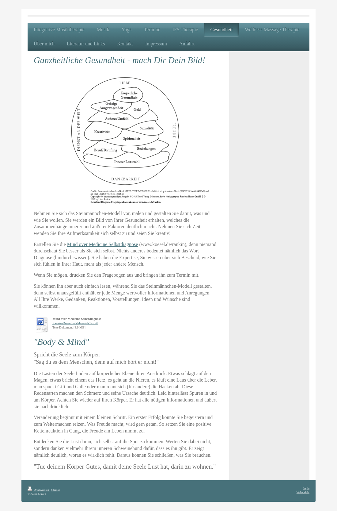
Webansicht (303, 492)
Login (306, 488)
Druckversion (39, 489)
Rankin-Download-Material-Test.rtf (75, 323)
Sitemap (55, 489)
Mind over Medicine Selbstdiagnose (102, 244)
